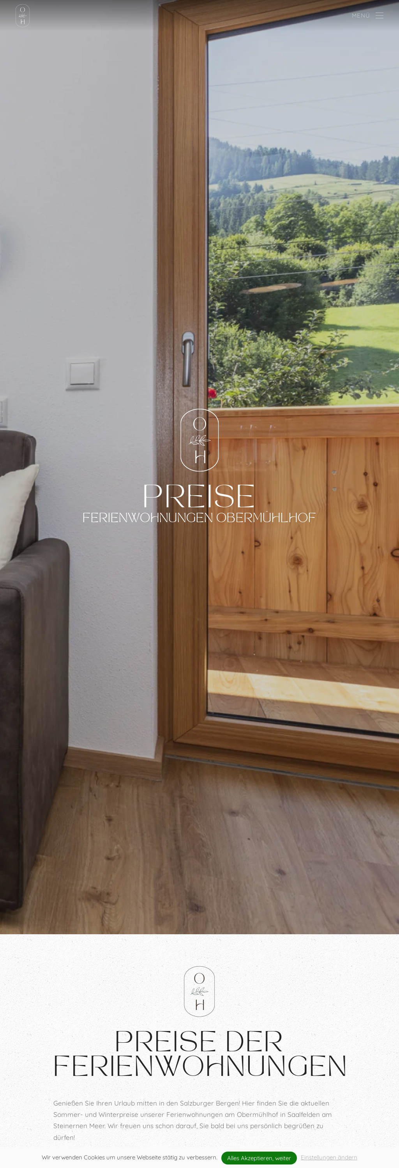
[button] (367, 15)
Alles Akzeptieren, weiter (259, 1158)
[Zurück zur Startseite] (23, 15)
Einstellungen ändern (329, 1157)
